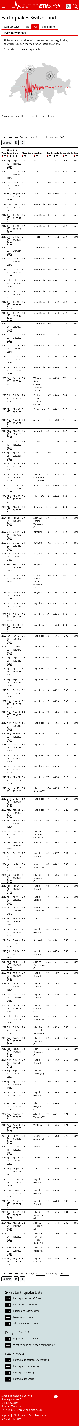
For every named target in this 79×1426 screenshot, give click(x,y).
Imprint (5, 1415)
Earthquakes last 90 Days (27, 1298)
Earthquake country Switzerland (31, 1359)
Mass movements (15, 33)
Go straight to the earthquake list (22, 49)
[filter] (4, 156)
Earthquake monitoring (26, 1366)
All (35, 27)
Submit (7, 142)
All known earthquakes (25, 1323)
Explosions (48, 27)
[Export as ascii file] (22, 142)
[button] (3, 6)
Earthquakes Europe (24, 1372)
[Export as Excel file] (16, 142)
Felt (26, 27)
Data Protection (38, 1415)
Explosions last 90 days (26, 1310)
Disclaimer (19, 1415)
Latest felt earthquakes (26, 1304)
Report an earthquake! (25, 1338)
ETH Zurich (15, 1419)
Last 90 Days (11, 27)
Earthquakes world (23, 1379)
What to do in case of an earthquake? (34, 1345)
